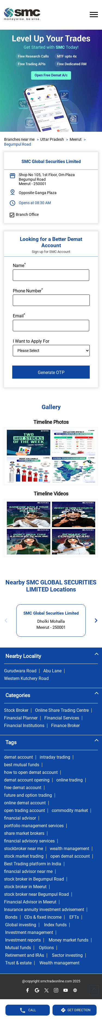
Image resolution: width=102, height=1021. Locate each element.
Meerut (76, 139)
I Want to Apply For (31, 341)
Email (19, 315)
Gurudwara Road (20, 671)
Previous (7, 620)
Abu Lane (52, 671)
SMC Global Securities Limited (51, 613)
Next (94, 620)
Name (19, 265)
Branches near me (19, 139)
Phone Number (28, 290)
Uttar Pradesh (52, 139)
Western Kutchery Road (26, 678)
